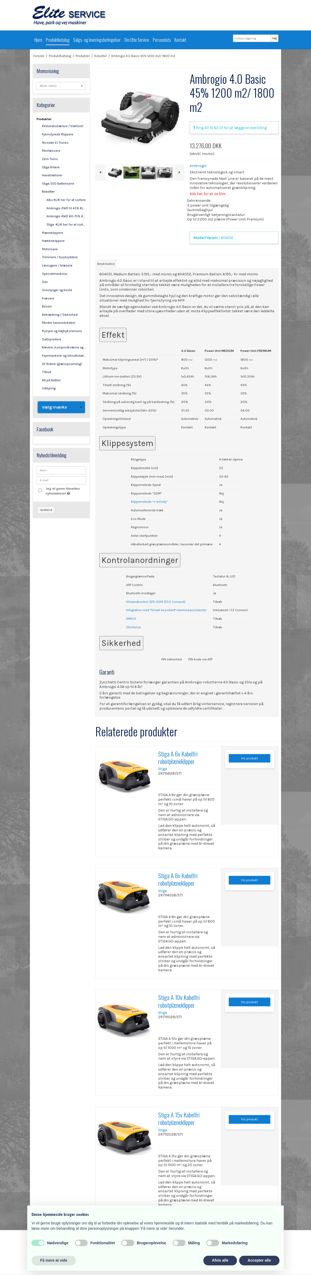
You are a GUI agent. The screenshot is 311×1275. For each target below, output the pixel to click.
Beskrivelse (106, 264)
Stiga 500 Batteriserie (58, 183)
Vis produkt (249, 758)
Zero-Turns (50, 159)
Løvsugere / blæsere (57, 265)
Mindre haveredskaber (58, 323)
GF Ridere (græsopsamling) (62, 364)
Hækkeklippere (53, 241)
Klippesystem (127, 443)
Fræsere (48, 298)
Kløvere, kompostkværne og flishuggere (64, 347)
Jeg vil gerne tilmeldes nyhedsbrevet (65, 490)
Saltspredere (51, 339)
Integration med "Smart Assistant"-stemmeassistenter (166, 610)
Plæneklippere (52, 233)
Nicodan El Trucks (55, 142)
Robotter (48, 191)
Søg (274, 38)
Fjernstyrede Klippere (57, 134)
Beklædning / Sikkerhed (59, 315)
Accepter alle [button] (259, 1260)
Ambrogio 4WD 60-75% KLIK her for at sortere (66, 216)
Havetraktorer (52, 175)
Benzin (47, 306)
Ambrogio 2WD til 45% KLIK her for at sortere (66, 208)
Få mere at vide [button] (53, 1260)
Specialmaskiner (54, 274)
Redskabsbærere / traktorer (62, 126)
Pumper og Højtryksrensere (62, 331)
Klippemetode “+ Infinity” (149, 502)
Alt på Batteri (51, 380)
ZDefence (133, 627)
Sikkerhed (121, 643)
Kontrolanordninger (140, 560)
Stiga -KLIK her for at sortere (66, 224)
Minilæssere (51, 151)
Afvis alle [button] (220, 1260)
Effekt (113, 335)
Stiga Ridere (51, 167)
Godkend (46, 510)
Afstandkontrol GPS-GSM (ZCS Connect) (155, 602)
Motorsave (50, 249)
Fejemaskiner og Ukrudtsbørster (64, 355)
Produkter (44, 119)
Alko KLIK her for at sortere (66, 200)
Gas (45, 282)
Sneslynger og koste (57, 290)
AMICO (131, 619)
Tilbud (46, 372)
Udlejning (49, 388)
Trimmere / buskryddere (60, 257)
